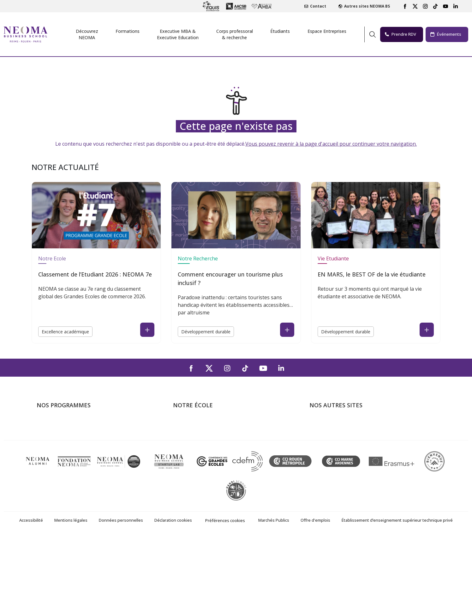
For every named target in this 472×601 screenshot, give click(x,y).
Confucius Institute (330, 469)
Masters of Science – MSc (66, 442)
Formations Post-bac (60, 424)
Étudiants (280, 31)
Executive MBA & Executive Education (79, 460)
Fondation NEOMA (330, 451)
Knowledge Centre (330, 479)
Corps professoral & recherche (234, 34)
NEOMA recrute (191, 469)
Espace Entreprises (327, 31)
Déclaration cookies (173, 584)
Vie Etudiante (333, 258)
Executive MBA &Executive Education (178, 34)
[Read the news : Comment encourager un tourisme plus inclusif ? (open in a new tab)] (287, 330)
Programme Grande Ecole (66, 433)
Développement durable (205, 332)
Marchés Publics (273, 584)
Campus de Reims (193, 442)
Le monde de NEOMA (334, 433)
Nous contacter (191, 460)
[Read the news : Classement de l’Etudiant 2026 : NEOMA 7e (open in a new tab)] (147, 330)
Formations (128, 31)
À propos (183, 424)
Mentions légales (70, 584)
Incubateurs (323, 442)
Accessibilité (31, 584)
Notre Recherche (198, 258)
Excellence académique (65, 332)
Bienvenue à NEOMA (333, 424)
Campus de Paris (192, 433)
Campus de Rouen (193, 451)
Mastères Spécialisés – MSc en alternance (84, 451)
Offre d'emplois (315, 584)
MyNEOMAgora (327, 460)
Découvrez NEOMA (87, 34)
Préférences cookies (225, 584)
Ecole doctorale (54, 469)
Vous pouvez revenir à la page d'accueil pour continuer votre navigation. (331, 143)
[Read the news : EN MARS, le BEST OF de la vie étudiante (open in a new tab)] (427, 330)
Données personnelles (121, 584)
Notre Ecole (52, 258)
